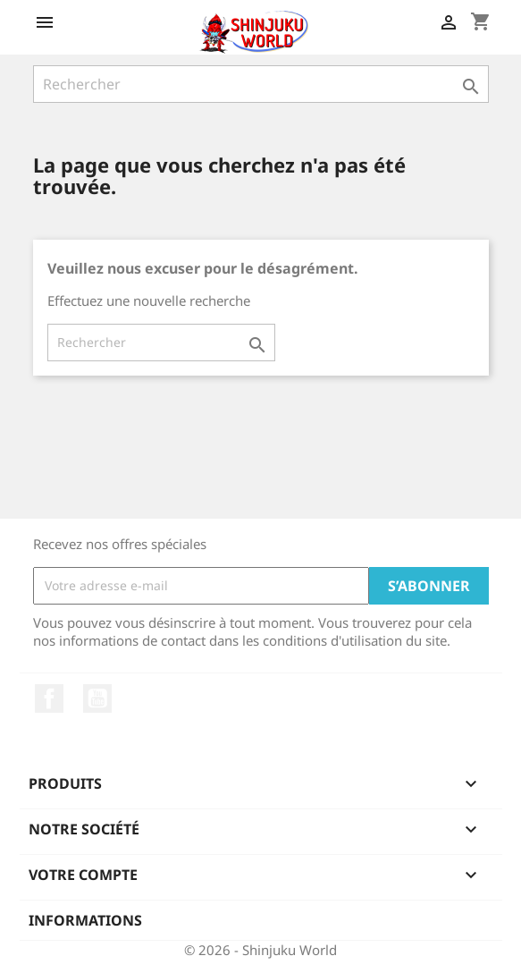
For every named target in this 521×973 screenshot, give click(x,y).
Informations (85, 920)
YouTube (97, 698)
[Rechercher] (261, 84)
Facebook (49, 698)
